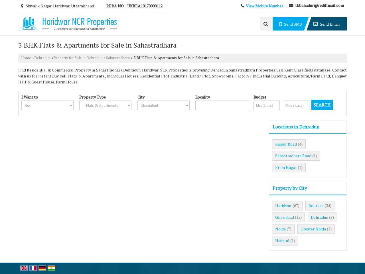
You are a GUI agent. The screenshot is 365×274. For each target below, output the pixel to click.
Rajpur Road (286, 144)
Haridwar (283, 205)
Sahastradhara (118, 58)
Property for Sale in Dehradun (78, 58)
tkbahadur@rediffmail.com (319, 5)
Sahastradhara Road (293, 155)
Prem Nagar (286, 167)
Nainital (282, 240)
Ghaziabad (284, 217)
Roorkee (316, 205)
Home (26, 58)
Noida (280, 229)
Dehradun (42, 58)
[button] (264, 6)
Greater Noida (313, 229)
